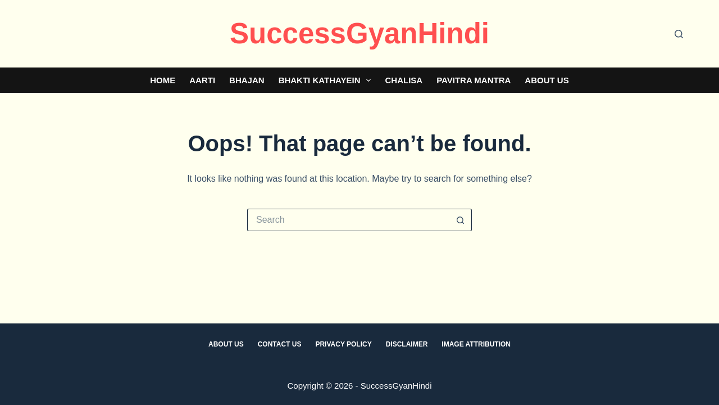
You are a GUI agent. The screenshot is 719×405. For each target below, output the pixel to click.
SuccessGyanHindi (359, 33)
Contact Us (280, 344)
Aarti (202, 80)
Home (162, 80)
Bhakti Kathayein (327, 80)
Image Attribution (476, 344)
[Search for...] (348, 220)
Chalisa (403, 80)
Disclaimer (407, 344)
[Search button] (460, 220)
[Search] (679, 34)
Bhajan (247, 80)
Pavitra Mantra (473, 80)
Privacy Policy (343, 344)
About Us (546, 80)
